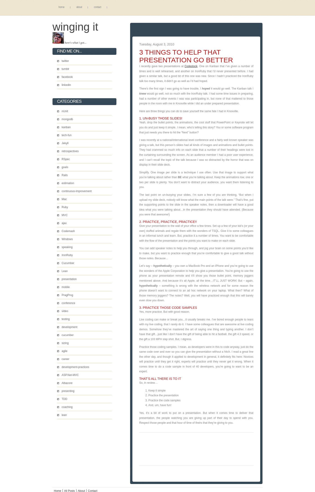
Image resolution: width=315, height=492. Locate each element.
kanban (66, 127)
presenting (68, 391)
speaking (67, 247)
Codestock (190, 66)
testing (66, 319)
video (65, 311)
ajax (64, 223)
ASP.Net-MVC (70, 375)
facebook (67, 77)
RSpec (66, 159)
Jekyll (65, 143)
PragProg (67, 295)
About (79, 7)
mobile (66, 287)
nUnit (65, 111)
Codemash (68, 231)
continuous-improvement (77, 191)
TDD (64, 399)
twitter (65, 61)
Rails (65, 175)
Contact (97, 7)
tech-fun (66, 135)
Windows (67, 239)
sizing (65, 343)
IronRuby (67, 255)
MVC (65, 215)
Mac (64, 199)
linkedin (66, 85)
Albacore (67, 383)
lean (64, 415)
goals (65, 167)
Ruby (65, 207)
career (65, 359)
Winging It (75, 27)
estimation (68, 183)
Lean (65, 271)
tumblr (65, 69)
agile (64, 351)
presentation (69, 279)
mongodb (67, 119)
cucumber (68, 335)
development (69, 327)
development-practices (75, 367)
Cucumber (68, 263)
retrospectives (70, 151)
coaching (67, 407)
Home (61, 7)
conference (68, 303)
